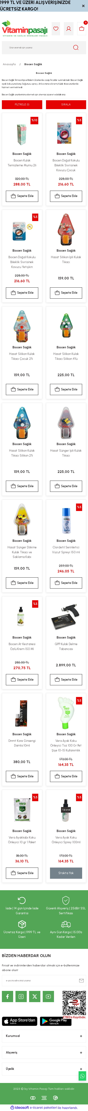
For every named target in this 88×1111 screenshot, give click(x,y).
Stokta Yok (66, 873)
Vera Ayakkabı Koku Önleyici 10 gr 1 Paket (22, 840)
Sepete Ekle (22, 196)
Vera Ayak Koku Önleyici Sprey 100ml (66, 840)
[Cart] (81, 28)
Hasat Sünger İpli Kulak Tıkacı (66, 453)
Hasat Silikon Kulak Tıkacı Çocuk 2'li (22, 356)
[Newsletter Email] (44, 980)
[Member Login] (69, 29)
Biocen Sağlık (33, 64)
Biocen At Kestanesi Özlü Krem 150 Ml (22, 646)
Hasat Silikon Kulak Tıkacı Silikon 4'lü (66, 356)
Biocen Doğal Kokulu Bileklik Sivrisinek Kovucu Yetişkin (21, 262)
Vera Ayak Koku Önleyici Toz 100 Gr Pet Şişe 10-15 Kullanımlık (66, 745)
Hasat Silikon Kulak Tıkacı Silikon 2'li (22, 453)
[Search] (44, 47)
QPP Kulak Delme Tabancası (66, 646)
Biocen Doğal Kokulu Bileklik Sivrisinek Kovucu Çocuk (66, 165)
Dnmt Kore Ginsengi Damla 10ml (22, 743)
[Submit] (81, 980)
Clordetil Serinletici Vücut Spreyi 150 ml (66, 550)
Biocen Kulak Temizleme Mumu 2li (22, 163)
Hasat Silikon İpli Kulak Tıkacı (66, 259)
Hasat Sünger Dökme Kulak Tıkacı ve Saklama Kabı (22, 552)
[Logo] (25, 28)
